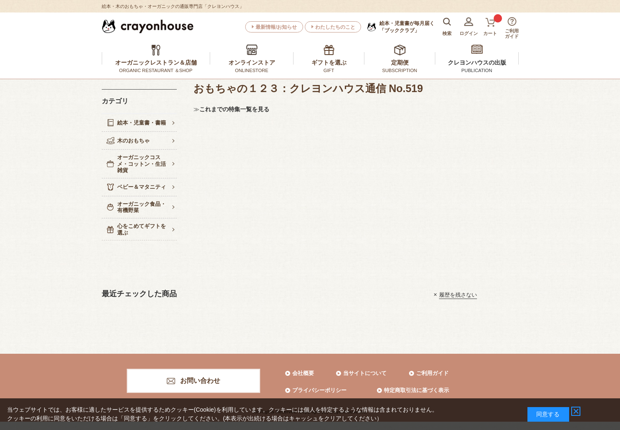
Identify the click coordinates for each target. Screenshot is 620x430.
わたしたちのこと (335, 27)
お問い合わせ (200, 380)
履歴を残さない (458, 294)
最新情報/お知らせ (276, 27)
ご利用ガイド (432, 373)
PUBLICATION (477, 70)
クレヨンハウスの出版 (477, 62)
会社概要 (303, 373)
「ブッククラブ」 (406, 26)
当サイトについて (365, 373)
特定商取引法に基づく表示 (416, 390)
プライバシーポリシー (319, 390)
